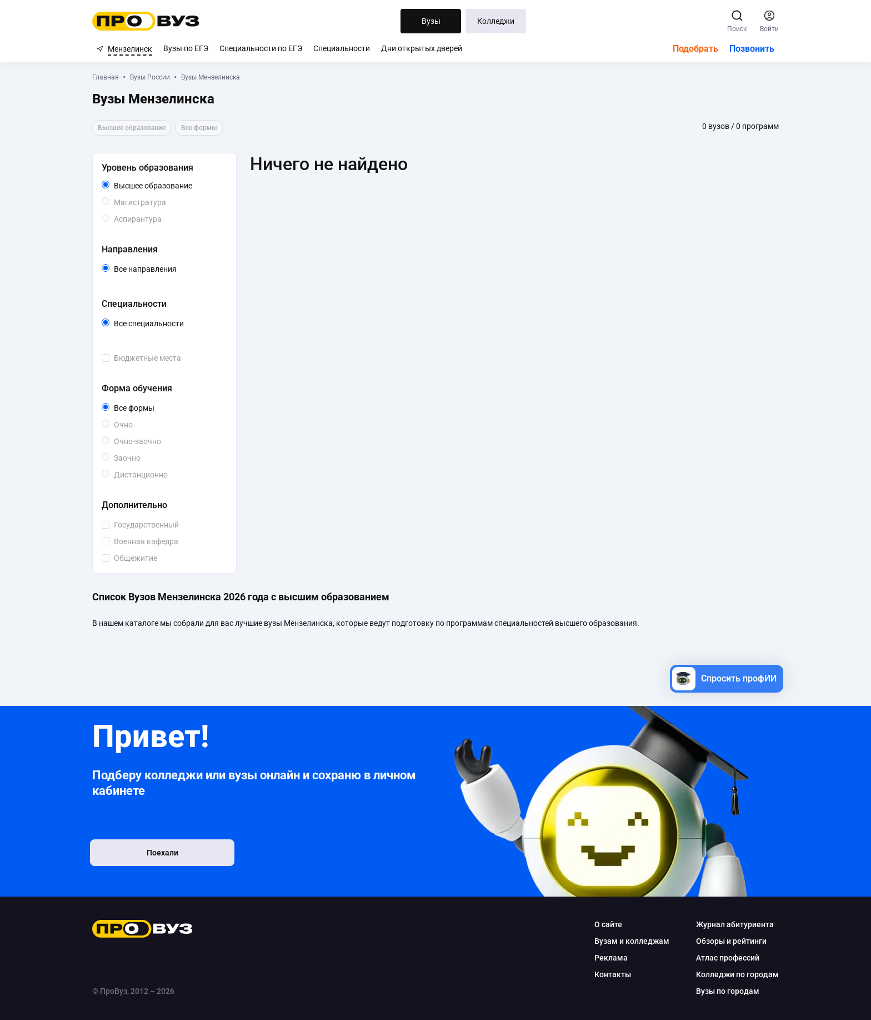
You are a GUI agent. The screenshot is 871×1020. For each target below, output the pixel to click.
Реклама (606, 957)
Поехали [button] (169, 853)
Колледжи (495, 21)
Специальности (341, 48)
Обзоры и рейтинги (727, 941)
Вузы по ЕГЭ (185, 48)
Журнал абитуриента (730, 924)
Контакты (608, 974)
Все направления (172, 269)
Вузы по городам (723, 991)
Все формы (151, 408)
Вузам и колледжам (627, 941)
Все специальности (172, 323)
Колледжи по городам (733, 974)
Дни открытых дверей (421, 48)
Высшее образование (172, 186)
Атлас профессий (723, 957)
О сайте (604, 924)
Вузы (431, 21)
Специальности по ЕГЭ (260, 48)
